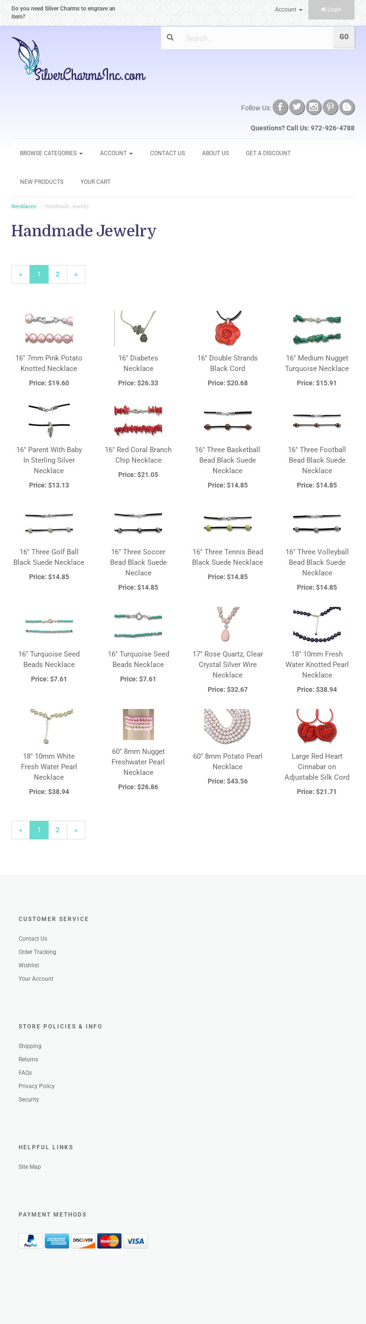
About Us (215, 153)
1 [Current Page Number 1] (43, 276)
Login (331, 9)
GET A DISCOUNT (268, 153)
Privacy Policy (37, 1086)
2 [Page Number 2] (61, 273)
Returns (28, 1059)
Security (29, 1099)
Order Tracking (37, 952)
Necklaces (23, 206)
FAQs (25, 1073)
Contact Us (167, 153)
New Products (41, 182)
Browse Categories (51, 153)
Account (289, 9)
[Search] (254, 38)
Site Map (30, 1167)
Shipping (30, 1046)
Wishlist (29, 965)
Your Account (36, 978)
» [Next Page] (79, 276)
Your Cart (96, 182)
